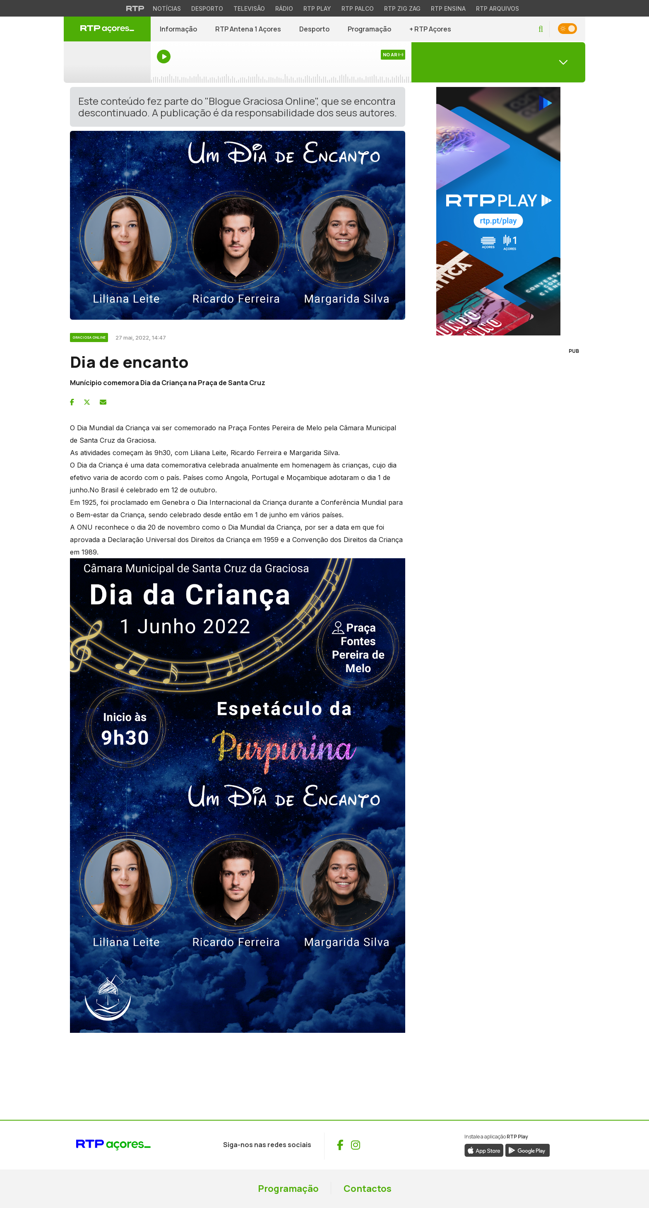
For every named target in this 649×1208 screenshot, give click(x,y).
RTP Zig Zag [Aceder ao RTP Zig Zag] (402, 8)
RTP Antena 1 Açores (248, 29)
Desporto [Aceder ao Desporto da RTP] (207, 8)
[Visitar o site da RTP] (135, 8)
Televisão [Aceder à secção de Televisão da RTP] (249, 8)
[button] (540, 29)
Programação (369, 29)
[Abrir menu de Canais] (498, 62)
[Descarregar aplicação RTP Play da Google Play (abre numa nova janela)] (527, 1149)
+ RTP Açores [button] (430, 29)
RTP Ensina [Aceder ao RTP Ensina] (448, 8)
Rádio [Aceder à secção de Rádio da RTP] (284, 8)
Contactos (368, 1188)
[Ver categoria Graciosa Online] (89, 336)
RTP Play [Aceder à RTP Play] (317, 8)
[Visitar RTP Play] (498, 211)
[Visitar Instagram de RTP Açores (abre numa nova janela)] (355, 1145)
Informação (178, 29)
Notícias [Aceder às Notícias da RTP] (167, 8)
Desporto (314, 29)
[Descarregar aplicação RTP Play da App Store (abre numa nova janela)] (484, 1149)
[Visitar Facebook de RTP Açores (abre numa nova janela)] (340, 1145)
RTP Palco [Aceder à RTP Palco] (357, 8)
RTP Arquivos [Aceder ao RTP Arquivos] (497, 8)
